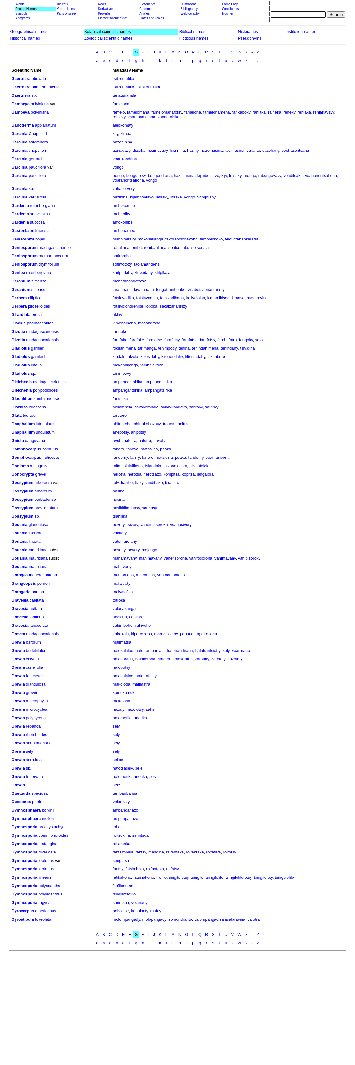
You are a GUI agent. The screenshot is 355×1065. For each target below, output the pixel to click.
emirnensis (39, 230)
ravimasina (234, 150)
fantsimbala (123, 852)
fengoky (246, 339)
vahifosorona (200, 558)
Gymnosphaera (26, 810)
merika (141, 717)
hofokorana (183, 659)
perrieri (43, 583)
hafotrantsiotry (207, 650)
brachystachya (52, 827)
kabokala (121, 633)
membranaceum (53, 255)
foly (115, 482)
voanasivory (180, 524)
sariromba (122, 255)
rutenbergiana (42, 205)
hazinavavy (158, 150)
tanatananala (124, 95)
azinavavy (121, 150)
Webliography (190, 13)
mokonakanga (150, 239)
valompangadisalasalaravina (219, 919)
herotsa (134, 474)
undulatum (45, 432)
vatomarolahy (125, 541)
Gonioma (20, 465)
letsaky (235, 175)
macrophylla (37, 701)
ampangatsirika (158, 381)
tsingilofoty (263, 877)
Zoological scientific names (108, 38)
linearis (45, 877)
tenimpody (167, 348)
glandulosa (38, 524)
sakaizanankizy (173, 306)
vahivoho (143, 625)
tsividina (247, 348)
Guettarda (21, 793)
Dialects (62, 4)
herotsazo (152, 474)
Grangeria (21, 591)
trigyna (45, 902)
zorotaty (218, 659)
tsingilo (197, 877)
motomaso (145, 575)
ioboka (151, 306)
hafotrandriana (180, 650)
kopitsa (188, 474)
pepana (186, 633)
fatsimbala (134, 869)
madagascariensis (42, 331)
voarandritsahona (128, 180)
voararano (241, 650)
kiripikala (163, 272)
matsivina (149, 449)
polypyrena (36, 717)
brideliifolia (35, 650)
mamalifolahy (166, 633)
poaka (165, 449)
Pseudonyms (249, 38)
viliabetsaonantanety (206, 289)
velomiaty (121, 801)
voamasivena (218, 457)
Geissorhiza (23, 239)
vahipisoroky (249, 558)
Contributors (230, 9)
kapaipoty (139, 911)
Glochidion (22, 398)
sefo (259, 339)
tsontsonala (177, 247)
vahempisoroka (154, 524)
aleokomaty (123, 125)
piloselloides (39, 306)
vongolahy (206, 197)
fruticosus (51, 457)
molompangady (126, 919)
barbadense (45, 499)
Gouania (20, 524)
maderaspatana (43, 575)
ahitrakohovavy (147, 423)
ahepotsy (121, 432)
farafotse (190, 339)
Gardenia (20, 205)
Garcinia (20, 133)
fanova (133, 449)
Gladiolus (21, 348)
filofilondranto (124, 885)
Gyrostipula (23, 919)
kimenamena (124, 323)
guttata (36, 608)
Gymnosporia (25, 827)
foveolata (43, 919)
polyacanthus (50, 894)
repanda (33, 726)
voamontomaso (171, 575)
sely (226, 650)
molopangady (154, 919)
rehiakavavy (323, 112)
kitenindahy (195, 356)
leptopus (46, 860)
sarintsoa (140, 835)
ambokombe (124, 205)
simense (38, 281)
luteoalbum (46, 423)
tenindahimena (205, 348)
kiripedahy (143, 272)
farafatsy (172, 339)
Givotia (18, 331)
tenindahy (229, 348)
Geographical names (29, 31)
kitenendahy (172, 356)
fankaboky (241, 112)
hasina (118, 491)
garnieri (37, 348)
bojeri (40, 239)
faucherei (34, 675)
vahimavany (225, 558)
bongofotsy (136, 175)
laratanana (122, 289)
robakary (120, 247)
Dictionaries (147, 4)
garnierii (38, 356)
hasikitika (121, 507)
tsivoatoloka (200, 465)
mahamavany (124, 558)
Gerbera (19, 297)
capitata (37, 600)
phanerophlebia (46, 87)
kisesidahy (150, 356)
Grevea (18, 633)
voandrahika (169, 116)
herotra (119, 474)
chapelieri (37, 150)
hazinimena (184, 175)
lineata (34, 541)
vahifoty (120, 533)
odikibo (135, 617)
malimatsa (122, 642)
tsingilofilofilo (124, 894)
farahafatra (227, 339)
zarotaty (202, 659)
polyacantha (49, 885)
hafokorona (145, 659)
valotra (253, 919)
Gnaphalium (23, 423)
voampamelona (141, 116)
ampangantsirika (127, 381)
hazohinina (122, 142)
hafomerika (122, 717)
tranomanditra (175, 423)
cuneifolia (34, 667)
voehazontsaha (295, 150)
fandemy (120, 457)
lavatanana (144, 289)
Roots (102, 4)
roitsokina (121, 835)
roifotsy (229, 852)
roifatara (213, 852)
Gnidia (18, 440)
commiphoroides (53, 835)
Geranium (21, 281)
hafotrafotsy (146, 675)
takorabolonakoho (181, 239)
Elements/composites (112, 18)
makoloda (121, 684)
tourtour (30, 415)
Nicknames (248, 31)
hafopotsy (121, 667)
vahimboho (122, 625)
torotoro (120, 415)
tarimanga (147, 348)
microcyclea (37, 709)
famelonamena (216, 112)
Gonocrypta (23, 474)
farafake (120, 331)
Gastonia (20, 230)
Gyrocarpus (23, 911)
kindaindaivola (125, 356)
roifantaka (121, 843)
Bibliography (189, 9)
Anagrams (23, 18)
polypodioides (45, 390)
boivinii (48, 810)
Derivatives (105, 9)
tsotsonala (199, 247)
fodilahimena (124, 348)
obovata (39, 78)
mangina (156, 852)
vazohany (270, 150)
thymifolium (49, 264)
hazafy (118, 709)
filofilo (161, 877)
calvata (32, 659)
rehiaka (304, 112)
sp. (34, 95)
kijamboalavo (142, 197)
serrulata (34, 759)
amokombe (122, 222)
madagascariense (55, 247)
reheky (289, 112)
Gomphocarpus (26, 449)
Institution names (300, 31)
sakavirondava (174, 407)
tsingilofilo (214, 877)
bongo (118, 175)
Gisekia (19, 323)
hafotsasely (123, 768)
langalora (205, 474)
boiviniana (40, 103)
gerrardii (36, 158)
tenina (184, 348)
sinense (38, 289)
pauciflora (37, 167)
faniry (135, 457)
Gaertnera (21, 78)
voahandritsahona (321, 175)
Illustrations (188, 4)
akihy (117, 314)
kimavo (238, 297)
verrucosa (37, 197)
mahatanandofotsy (129, 281)
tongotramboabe (171, 289)
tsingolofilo (284, 877)
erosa (37, 314)
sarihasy (149, 507)
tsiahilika (173, 482)
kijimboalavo (208, 175)
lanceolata (39, 625)
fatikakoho (122, 877)
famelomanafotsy (166, 112)
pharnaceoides (40, 323)
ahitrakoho (122, 423)
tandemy (196, 457)
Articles (144, 13)
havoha (160, 440)
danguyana (35, 440)
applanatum (45, 125)
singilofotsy (178, 877)
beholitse (121, 911)
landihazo (154, 482)
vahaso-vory (124, 188)
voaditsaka (293, 175)
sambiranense (46, 398)
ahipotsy (138, 432)
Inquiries (228, 13)
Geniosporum (25, 247)
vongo (118, 167)
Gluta (17, 415)
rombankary (154, 247)
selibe (118, 759)
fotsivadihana (172, 297)
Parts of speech (67, 13)
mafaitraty (121, 583)
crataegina (48, 843)
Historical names (25, 38)
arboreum (43, 482)
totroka (119, 600)
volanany (139, 902)
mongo (250, 175)
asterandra (38, 142)
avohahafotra (124, 440)
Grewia (18, 642)
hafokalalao (123, 650)
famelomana (138, 112)
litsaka (176, 197)
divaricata (47, 852)
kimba (125, 133)
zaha (150, 709)
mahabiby (121, 214)
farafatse (154, 339)
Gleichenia (22, 381)
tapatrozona (206, 633)
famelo (119, 112)
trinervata (34, 776)
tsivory (132, 524)
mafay (155, 911)
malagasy (39, 465)
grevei (40, 474)
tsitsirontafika (148, 87)
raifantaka (175, 852)
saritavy (196, 407)
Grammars (146, 9)
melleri (48, 818)
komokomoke (124, 692)
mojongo (149, 549)
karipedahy (122, 272)
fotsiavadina (147, 297)
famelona (121, 103)
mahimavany (150, 558)
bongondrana (160, 175)
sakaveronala (147, 407)
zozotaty (235, 659)
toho (116, 827)
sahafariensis (38, 743)
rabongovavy (269, 175)
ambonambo (124, 230)
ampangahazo (125, 810)
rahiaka (259, 112)
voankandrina (125, 158)
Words (20, 4)
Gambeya (21, 103)
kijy (115, 133)
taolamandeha (146, 264)
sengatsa (121, 860)
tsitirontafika (123, 78)
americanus (45, 911)
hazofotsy (135, 709)
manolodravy (124, 239)
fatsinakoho (143, 877)
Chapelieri (38, 133)
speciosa (40, 793)
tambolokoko (211, 239)
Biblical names (192, 31)
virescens (37, 407)
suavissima (40, 214)
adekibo (120, 617)
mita (116, 465)
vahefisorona (175, 558)
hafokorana (123, 659)
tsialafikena (132, 465)
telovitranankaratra (242, 239)
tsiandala (153, 465)
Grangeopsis (24, 583)
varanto (253, 150)
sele (138, 768)
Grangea (20, 575)
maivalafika (123, 591)
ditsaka (138, 150)
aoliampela (122, 407)
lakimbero (216, 356)
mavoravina (257, 297)
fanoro (118, 449)
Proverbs (104, 13)
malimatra (141, 684)
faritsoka (120, 398)
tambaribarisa (125, 793)
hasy (139, 482)
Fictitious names (194, 38)
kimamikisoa (218, 297)
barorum (33, 642)
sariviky (211, 407)
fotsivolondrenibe (128, 306)
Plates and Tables (151, 18)
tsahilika (120, 516)
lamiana (37, 617)
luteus (36, 365)
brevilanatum (46, 507)
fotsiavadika (123, 297)
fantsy (141, 852)
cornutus (50, 449)
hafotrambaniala (150, 650)
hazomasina (212, 150)
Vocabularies (66, 9)
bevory (118, 524)
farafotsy (207, 339)
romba (136, 247)
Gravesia (20, 600)
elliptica (34, 297)
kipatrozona (141, 633)
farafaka (120, 339)
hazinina (177, 150)
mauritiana (38, 549)
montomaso (123, 575)
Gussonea (21, 801)
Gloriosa (20, 407)
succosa (37, 222)
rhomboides (36, 734)
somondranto (180, 919)
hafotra (145, 440)
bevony (119, 549)
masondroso (149, 323)
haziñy (193, 150)
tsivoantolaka (175, 465)
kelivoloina (195, 297)
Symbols (21, 13)
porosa (38, 591)
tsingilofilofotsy (239, 877)
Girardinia (21, 314)
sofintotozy (122, 264)
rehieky (119, 116)
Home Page (230, 4)
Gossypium (23, 482)
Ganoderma (23, 125)
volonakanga (124, 608)
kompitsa (172, 474)
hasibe (127, 482)
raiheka (274, 112)
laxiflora (36, 533)
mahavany (122, 566)
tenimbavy (122, 373)
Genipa (18, 272)
